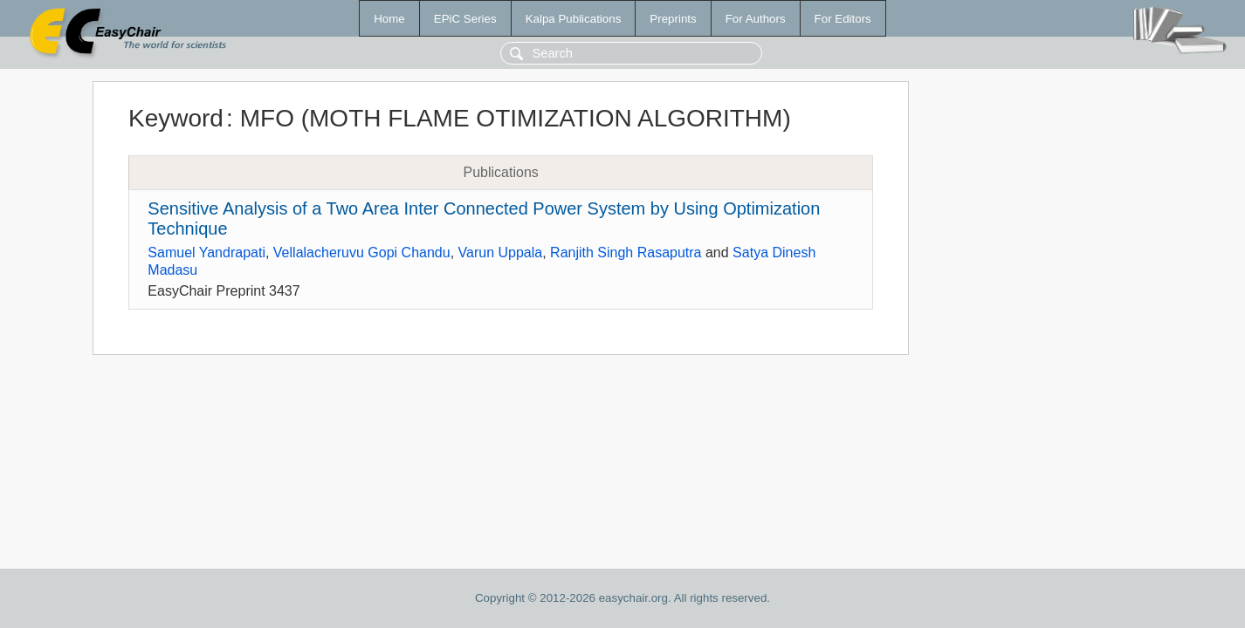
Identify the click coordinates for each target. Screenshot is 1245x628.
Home (389, 18)
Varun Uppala (500, 252)
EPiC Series (465, 18)
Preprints (673, 18)
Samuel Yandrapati (206, 252)
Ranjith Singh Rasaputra (625, 252)
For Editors (843, 18)
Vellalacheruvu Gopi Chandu (362, 252)
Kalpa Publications (574, 18)
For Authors (756, 18)
